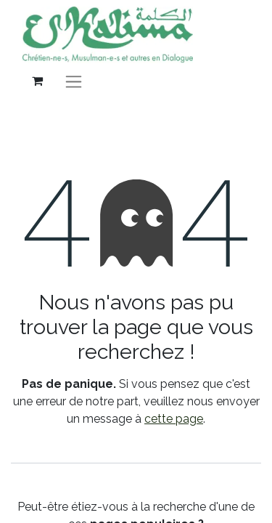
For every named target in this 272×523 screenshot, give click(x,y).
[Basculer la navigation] (73, 81)
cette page (173, 419)
